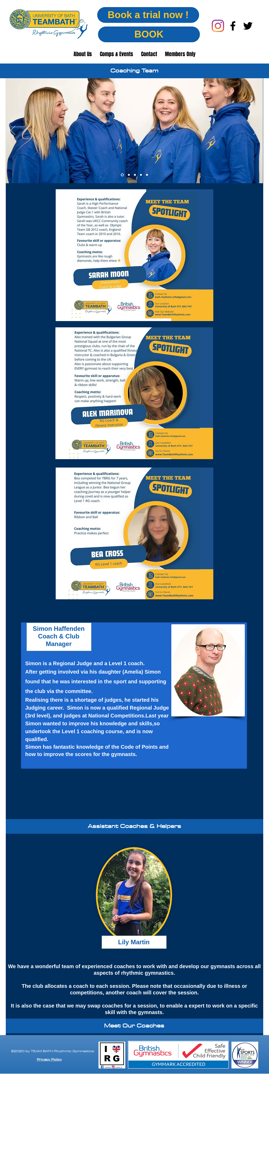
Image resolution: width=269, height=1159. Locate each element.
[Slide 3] (135, 175)
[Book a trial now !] (148, 15)
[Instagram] (218, 26)
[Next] (255, 131)
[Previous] (13, 131)
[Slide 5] (147, 175)
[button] (83, 54)
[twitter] (248, 26)
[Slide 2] (129, 175)
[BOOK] (149, 34)
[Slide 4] (141, 175)
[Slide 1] (122, 175)
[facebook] (233, 26)
